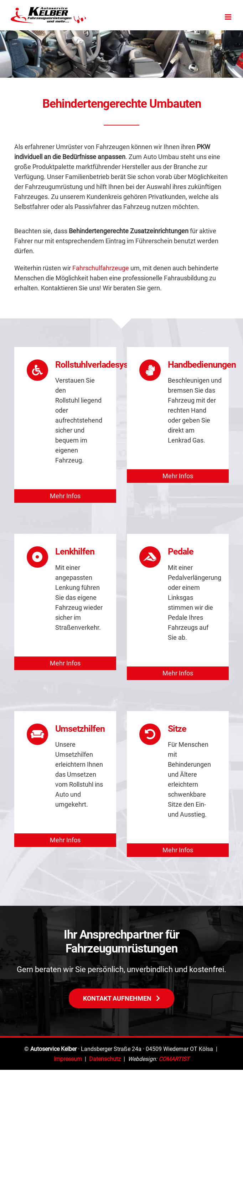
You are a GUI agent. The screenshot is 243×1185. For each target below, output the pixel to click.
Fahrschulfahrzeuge (100, 268)
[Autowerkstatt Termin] (121, 998)
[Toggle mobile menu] (228, 17)
